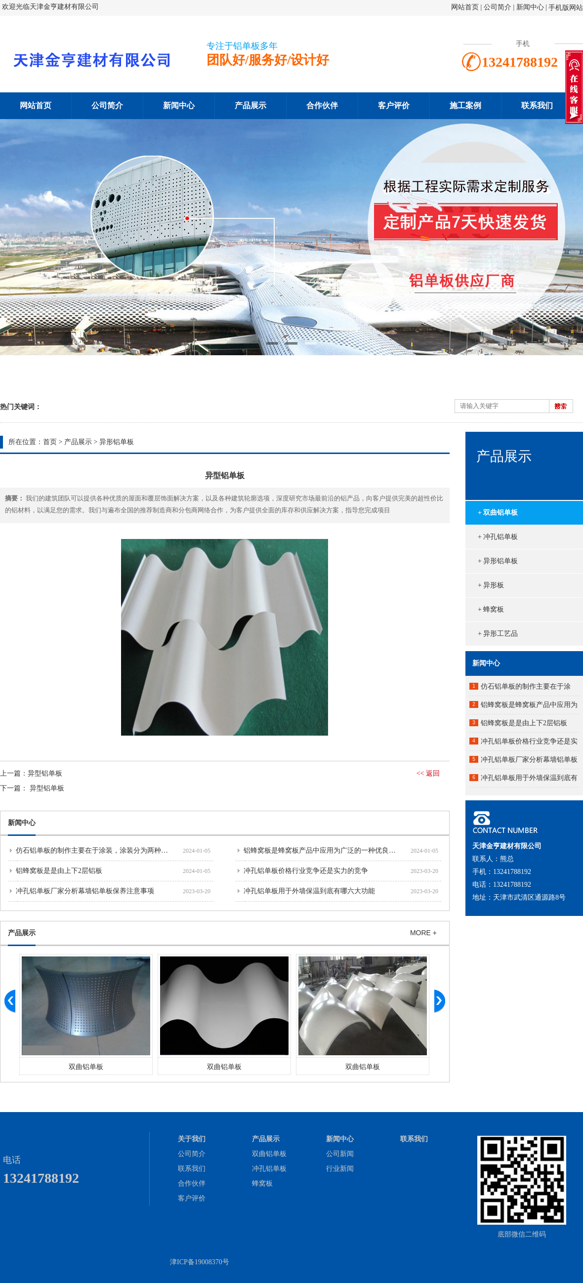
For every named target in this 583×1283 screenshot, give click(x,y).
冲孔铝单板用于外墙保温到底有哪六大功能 (309, 891)
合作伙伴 (322, 105)
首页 (50, 442)
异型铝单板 (45, 773)
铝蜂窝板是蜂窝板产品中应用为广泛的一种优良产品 (323, 850)
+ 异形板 (491, 585)
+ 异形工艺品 (498, 633)
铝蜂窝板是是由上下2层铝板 (59, 870)
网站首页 (465, 7)
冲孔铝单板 (269, 1168)
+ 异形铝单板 (498, 561)
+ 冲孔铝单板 (498, 536)
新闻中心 (530, 7)
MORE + (423, 933)
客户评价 (394, 105)
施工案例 (465, 105)
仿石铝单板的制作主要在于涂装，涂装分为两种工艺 (95, 850)
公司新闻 (340, 1154)
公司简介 (498, 7)
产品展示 (250, 105)
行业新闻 (340, 1168)
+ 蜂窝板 (491, 609)
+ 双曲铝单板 (498, 512)
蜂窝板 (262, 1183)
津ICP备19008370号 (199, 1262)
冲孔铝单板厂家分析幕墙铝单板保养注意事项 (85, 891)
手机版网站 (565, 7)
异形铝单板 (116, 442)
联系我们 (537, 105)
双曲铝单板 (86, 1067)
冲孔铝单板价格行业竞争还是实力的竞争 (306, 870)
